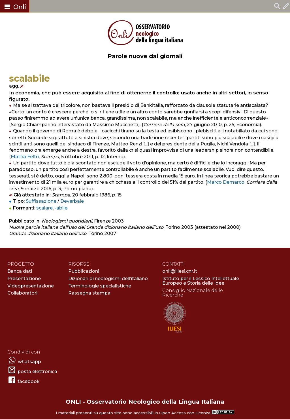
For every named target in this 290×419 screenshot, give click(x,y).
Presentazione (24, 278)
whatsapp (29, 361)
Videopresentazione (30, 286)
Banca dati (19, 271)
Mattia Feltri (25, 156)
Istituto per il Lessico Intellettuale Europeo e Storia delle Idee (200, 281)
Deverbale (72, 201)
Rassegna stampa (89, 293)
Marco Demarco (225, 182)
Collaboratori (22, 293)
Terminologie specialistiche (99, 286)
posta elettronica (37, 371)
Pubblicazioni (83, 271)
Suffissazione (41, 201)
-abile (61, 208)
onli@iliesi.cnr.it (179, 271)
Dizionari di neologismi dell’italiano (108, 278)
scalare (44, 208)
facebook (29, 381)
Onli (14, 7)
